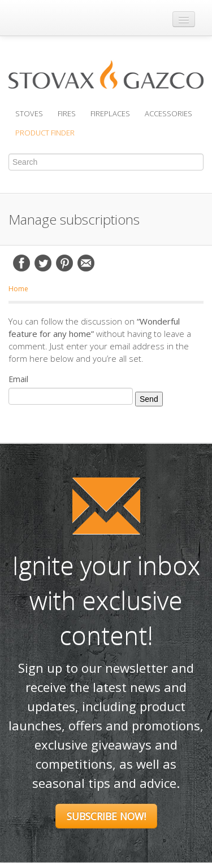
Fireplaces (110, 113)
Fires (67, 113)
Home (18, 288)
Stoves (29, 113)
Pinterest (64, 263)
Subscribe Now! (106, 816)
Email (85, 263)
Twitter (42, 263)
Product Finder (45, 133)
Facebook (21, 263)
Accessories (168, 113)
